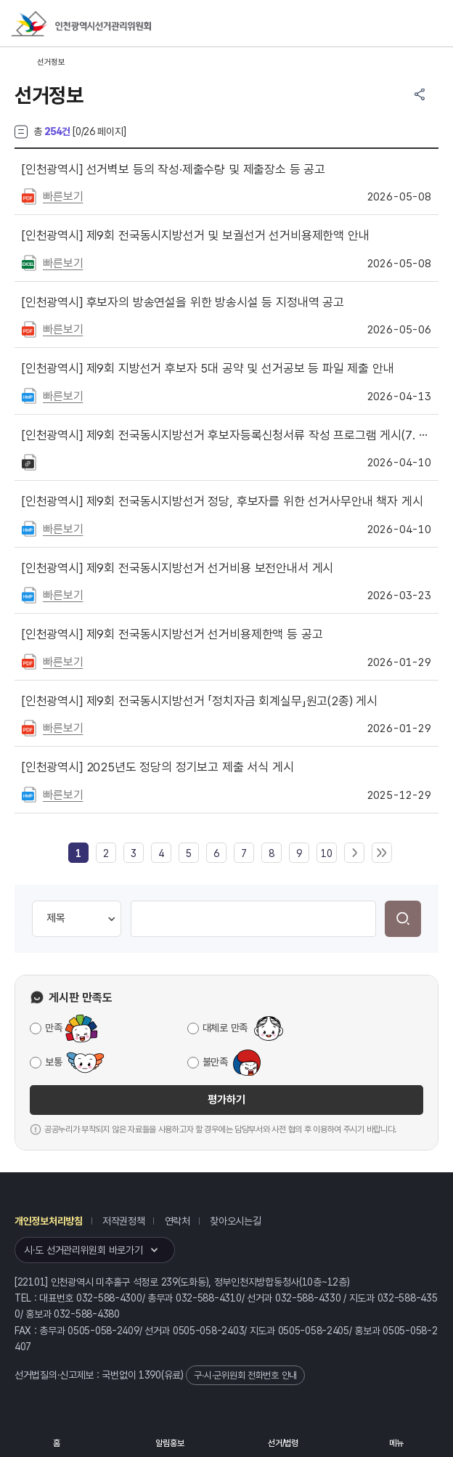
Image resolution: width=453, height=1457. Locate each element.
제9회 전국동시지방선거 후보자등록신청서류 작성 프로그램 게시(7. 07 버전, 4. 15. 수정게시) (226, 435)
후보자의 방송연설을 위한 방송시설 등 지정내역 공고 (183, 302)
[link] (78, 853)
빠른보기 (63, 196)
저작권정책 (123, 1221)
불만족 (215, 1062)
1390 (150, 1375)
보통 (53, 1062)
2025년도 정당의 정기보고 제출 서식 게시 (158, 767)
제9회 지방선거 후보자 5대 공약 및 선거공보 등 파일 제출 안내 (208, 368)
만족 (53, 1028)
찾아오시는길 (235, 1221)
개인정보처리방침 (49, 1221)
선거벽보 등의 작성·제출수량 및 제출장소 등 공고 (173, 169)
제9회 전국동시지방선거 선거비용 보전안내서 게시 (177, 568)
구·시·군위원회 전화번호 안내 (245, 1375)
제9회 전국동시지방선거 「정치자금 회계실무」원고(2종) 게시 (200, 701)
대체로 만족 (225, 1028)
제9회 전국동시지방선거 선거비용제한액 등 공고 (172, 634)
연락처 (177, 1221)
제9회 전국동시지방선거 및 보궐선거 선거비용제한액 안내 (196, 235)
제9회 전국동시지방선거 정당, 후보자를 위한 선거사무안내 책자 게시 (222, 501)
